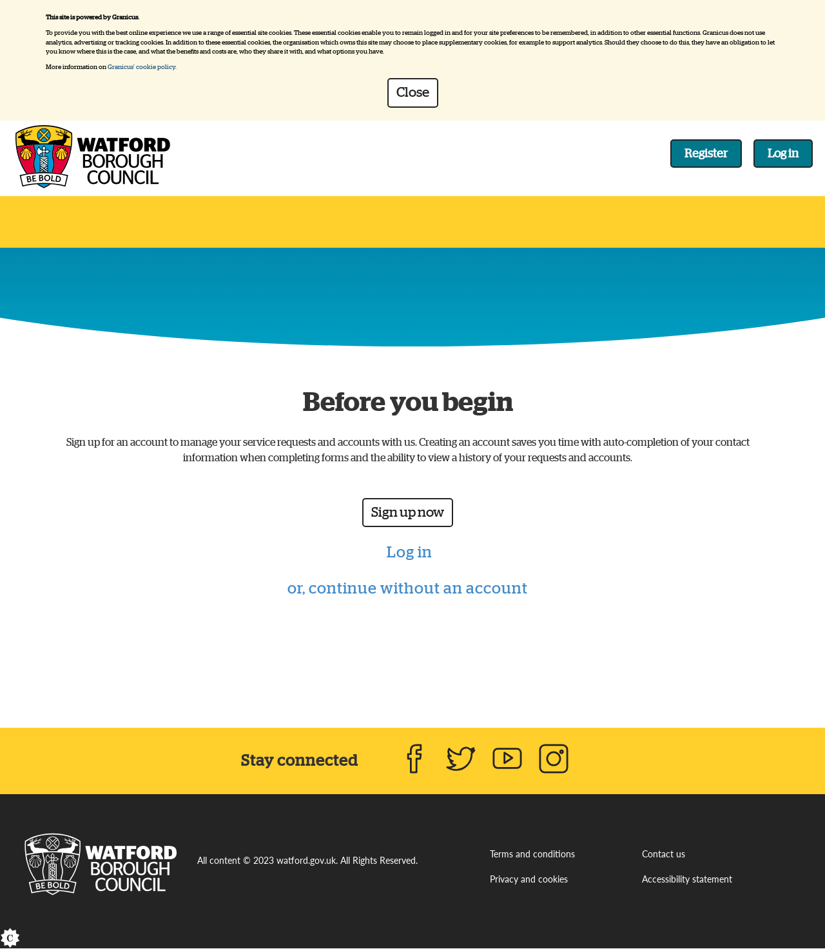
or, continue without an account (407, 588)
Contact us (663, 854)
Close (412, 92)
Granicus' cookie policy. (142, 67)
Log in (783, 153)
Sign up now (407, 512)
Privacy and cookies (529, 880)
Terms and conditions (532, 854)
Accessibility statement (687, 880)
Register (706, 153)
